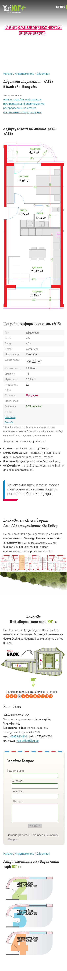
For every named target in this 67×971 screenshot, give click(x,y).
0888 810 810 (18, 736)
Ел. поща (51, 835)
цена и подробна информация (22, 99)
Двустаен (43, 73)
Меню (60, 7)
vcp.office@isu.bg (27, 740)
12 (50, 696)
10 (42, 696)
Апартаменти (24, 73)
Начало (8, 73)
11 (46, 696)
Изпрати (34, 825)
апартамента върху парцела (22, 112)
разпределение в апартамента (23, 103)
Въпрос (13, 839)
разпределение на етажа (19, 108)
